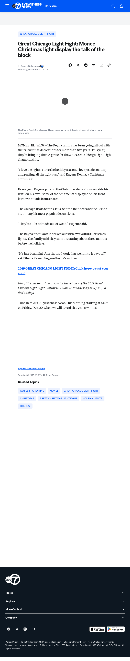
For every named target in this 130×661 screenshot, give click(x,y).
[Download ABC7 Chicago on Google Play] (116, 633)
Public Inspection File (49, 649)
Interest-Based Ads (28, 649)
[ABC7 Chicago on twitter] (17, 633)
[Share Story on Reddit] (86, 68)
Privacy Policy (11, 646)
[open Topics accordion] (65, 597)
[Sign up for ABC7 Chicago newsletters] (33, 633)
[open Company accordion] (65, 622)
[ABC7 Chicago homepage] (27, 6)
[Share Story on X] (78, 68)
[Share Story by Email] (101, 68)
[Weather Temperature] (102, 6)
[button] (7, 5)
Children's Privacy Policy (75, 646)
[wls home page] (12, 583)
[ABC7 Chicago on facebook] (8, 633)
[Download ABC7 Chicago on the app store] (97, 633)
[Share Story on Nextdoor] (93, 68)
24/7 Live (51, 6)
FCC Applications (69, 649)
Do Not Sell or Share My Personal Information (40, 646)
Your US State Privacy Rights (101, 646)
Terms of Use (11, 649)
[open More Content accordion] (65, 613)
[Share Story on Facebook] (70, 68)
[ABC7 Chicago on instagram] (25, 633)
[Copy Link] (109, 68)
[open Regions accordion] (65, 605)
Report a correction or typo (31, 371)
